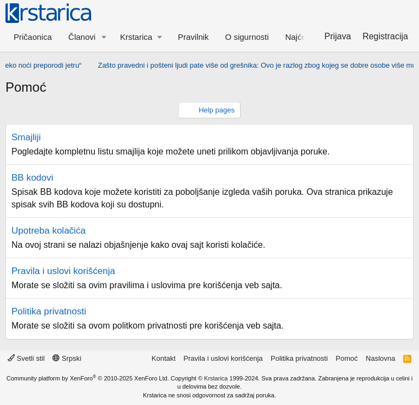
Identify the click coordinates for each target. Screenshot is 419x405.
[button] (104, 37)
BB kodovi (32, 177)
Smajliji (26, 137)
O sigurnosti (247, 36)
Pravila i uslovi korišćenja (63, 271)
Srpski (66, 358)
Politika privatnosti (48, 311)
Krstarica (216, 378)
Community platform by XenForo (88, 378)
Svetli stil (26, 358)
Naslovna (380, 358)
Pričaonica (33, 36)
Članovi (81, 36)
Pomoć (346, 358)
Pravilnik (193, 36)
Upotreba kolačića (48, 230)
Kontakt (164, 358)
